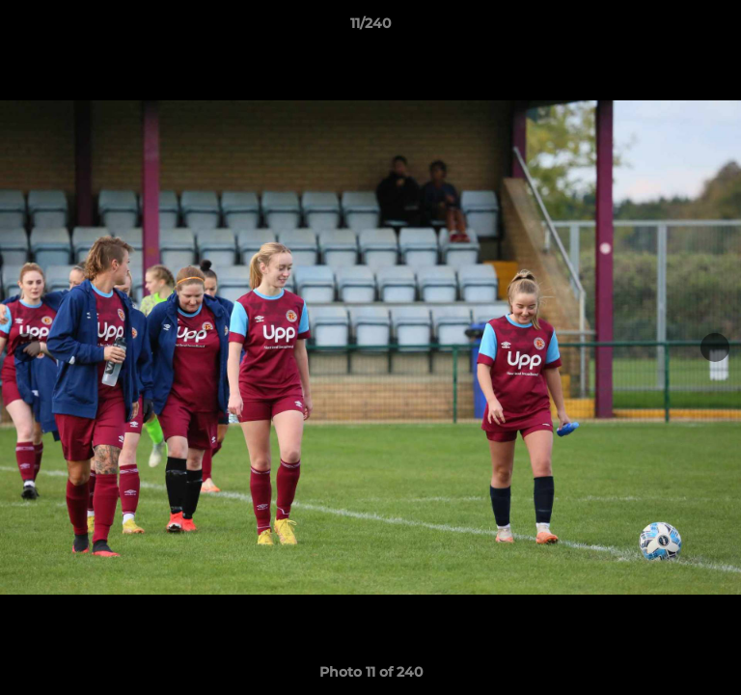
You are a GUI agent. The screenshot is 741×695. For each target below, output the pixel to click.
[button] (717, 28)
